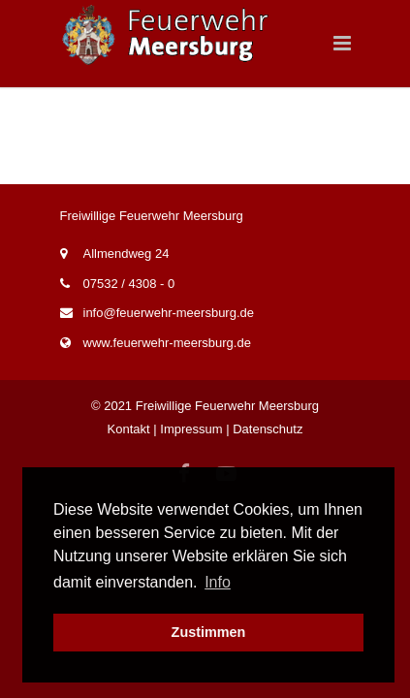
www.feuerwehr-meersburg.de (167, 342)
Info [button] (218, 582)
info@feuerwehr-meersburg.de (169, 312)
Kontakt (129, 429)
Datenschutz (267, 429)
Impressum (191, 429)
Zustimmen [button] (209, 632)
